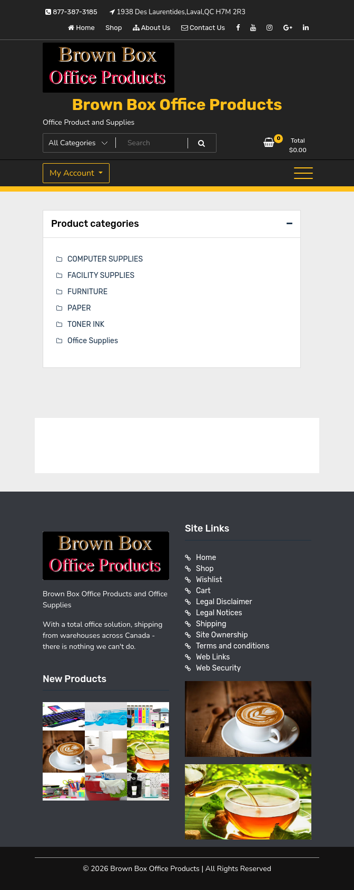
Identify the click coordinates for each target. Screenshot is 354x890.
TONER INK (85, 324)
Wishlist (209, 579)
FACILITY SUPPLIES (100, 275)
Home (81, 28)
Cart (203, 590)
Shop (113, 28)
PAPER (79, 308)
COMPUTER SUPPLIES (105, 259)
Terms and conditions (232, 646)
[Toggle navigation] (303, 173)
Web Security (218, 668)
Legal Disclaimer (224, 601)
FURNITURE (87, 291)
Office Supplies (92, 340)
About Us (152, 28)
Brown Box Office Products (177, 104)
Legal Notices (219, 612)
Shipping (211, 623)
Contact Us (203, 28)
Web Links (213, 657)
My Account (73, 173)
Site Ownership (222, 635)
